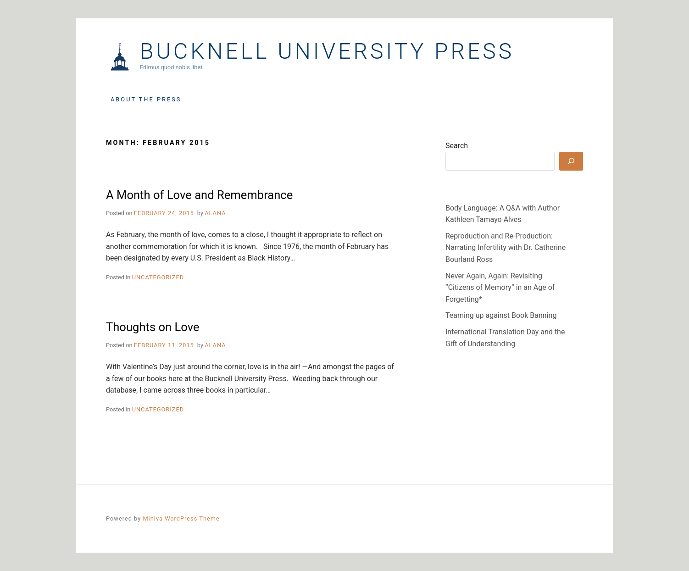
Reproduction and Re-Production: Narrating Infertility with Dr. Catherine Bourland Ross (505, 248)
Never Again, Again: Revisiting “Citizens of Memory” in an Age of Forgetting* (500, 288)
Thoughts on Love (153, 327)
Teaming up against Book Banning (500, 315)
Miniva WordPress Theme (181, 518)
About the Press (146, 99)
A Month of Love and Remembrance (199, 195)
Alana (215, 213)
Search (456, 145)
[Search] (571, 161)
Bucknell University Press (327, 51)
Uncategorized (158, 277)
